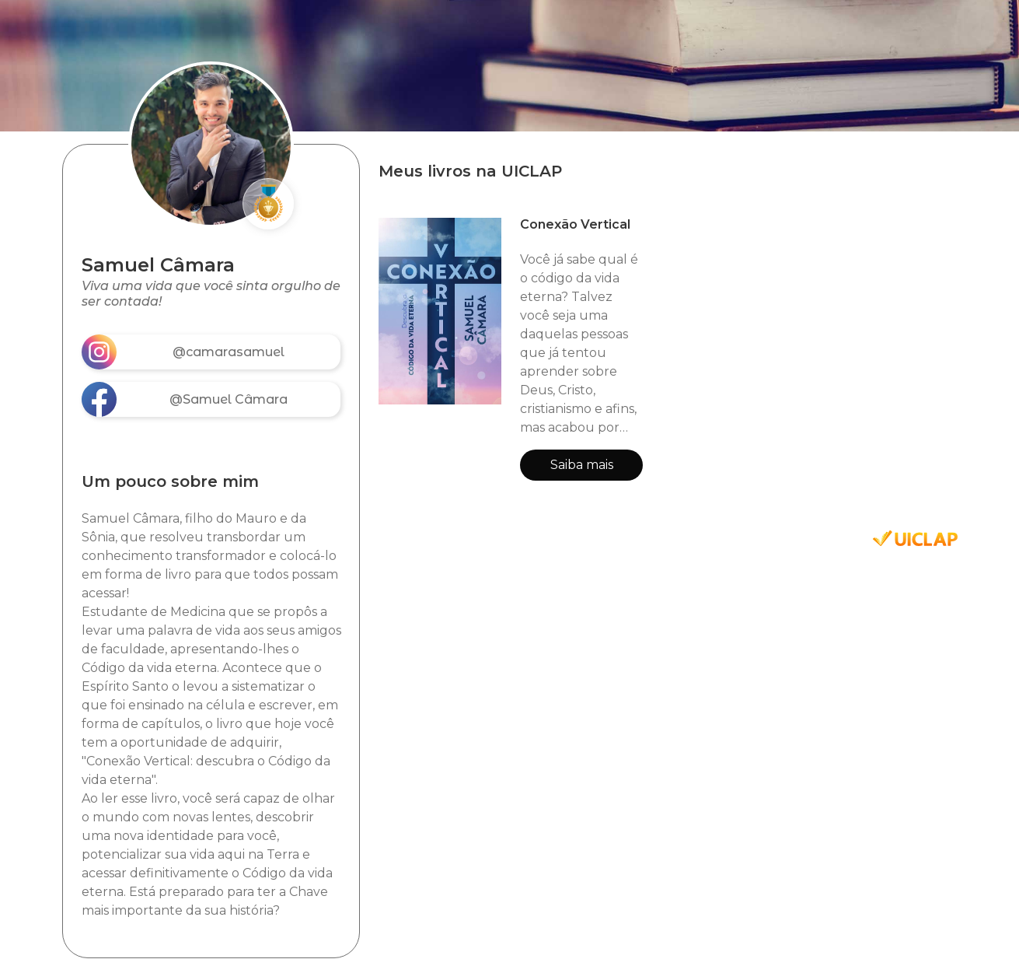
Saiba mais (581, 464)
